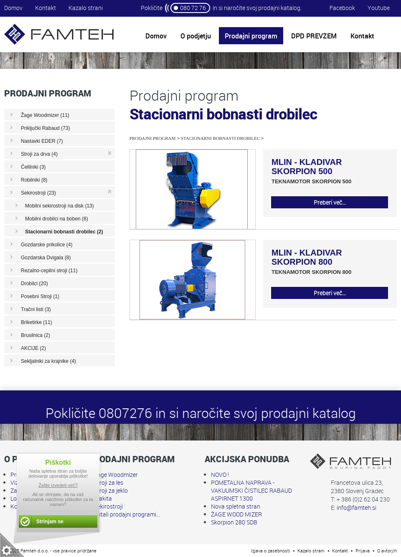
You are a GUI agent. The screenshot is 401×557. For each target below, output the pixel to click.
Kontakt (45, 8)
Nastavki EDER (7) (42, 141)
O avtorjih (387, 550)
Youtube (379, 8)
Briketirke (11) (36, 322)
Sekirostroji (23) (38, 193)
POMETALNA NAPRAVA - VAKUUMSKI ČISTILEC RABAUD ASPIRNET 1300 (251, 490)
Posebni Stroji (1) (40, 296)
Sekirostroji (108, 506)
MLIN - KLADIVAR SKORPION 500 (307, 166)
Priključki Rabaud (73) (45, 128)
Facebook (342, 8)
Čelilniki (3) (33, 167)
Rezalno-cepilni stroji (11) (49, 270)
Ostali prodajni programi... (127, 514)
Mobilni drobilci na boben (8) (56, 219)
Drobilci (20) (34, 283)
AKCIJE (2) (33, 348)
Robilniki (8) (34, 180)
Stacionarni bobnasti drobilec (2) (64, 232)
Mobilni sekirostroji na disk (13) (59, 206)
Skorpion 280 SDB (234, 522)
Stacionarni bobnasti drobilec (220, 138)
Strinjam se (49, 521)
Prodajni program (152, 138)
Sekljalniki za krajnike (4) (48, 361)
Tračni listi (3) (36, 309)
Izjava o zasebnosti (270, 550)
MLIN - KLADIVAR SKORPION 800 (307, 257)
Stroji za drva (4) (39, 154)
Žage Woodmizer (116, 475)
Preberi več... (330, 202)
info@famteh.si (356, 507)
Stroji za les (108, 482)
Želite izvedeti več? (58, 485)
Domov (13, 8)
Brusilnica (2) (35, 335)
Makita (103, 498)
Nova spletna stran (235, 506)
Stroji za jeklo (111, 490)
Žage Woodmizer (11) (45, 115)
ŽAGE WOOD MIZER (236, 514)
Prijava (362, 550)
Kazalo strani (86, 8)
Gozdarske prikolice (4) (46, 245)
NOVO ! (220, 475)
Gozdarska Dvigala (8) (46, 258)
